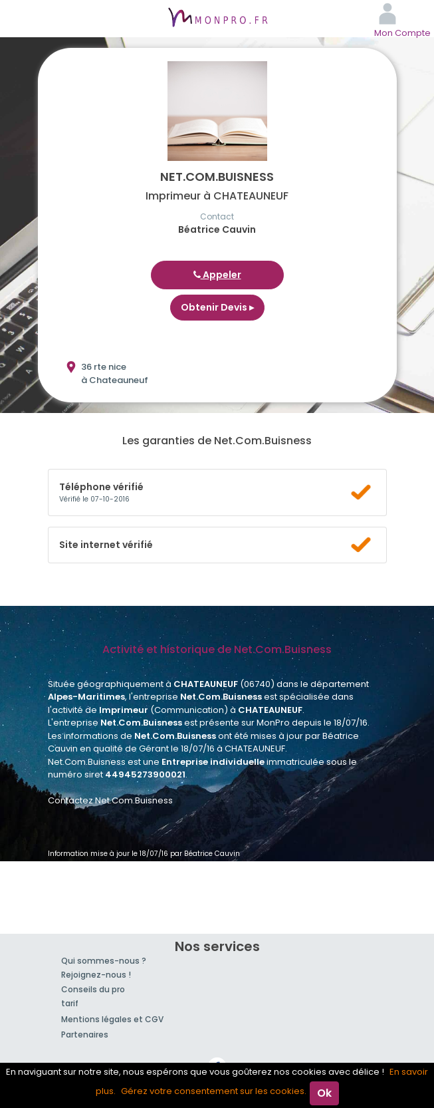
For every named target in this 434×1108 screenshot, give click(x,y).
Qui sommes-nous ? (103, 960)
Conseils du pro (93, 989)
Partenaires (84, 1034)
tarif (69, 1003)
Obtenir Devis (217, 307)
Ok (324, 1093)
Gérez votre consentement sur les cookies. (213, 1091)
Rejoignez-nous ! (96, 974)
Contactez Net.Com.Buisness (110, 800)
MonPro (217, 18)
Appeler (217, 274)
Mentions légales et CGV (112, 1019)
